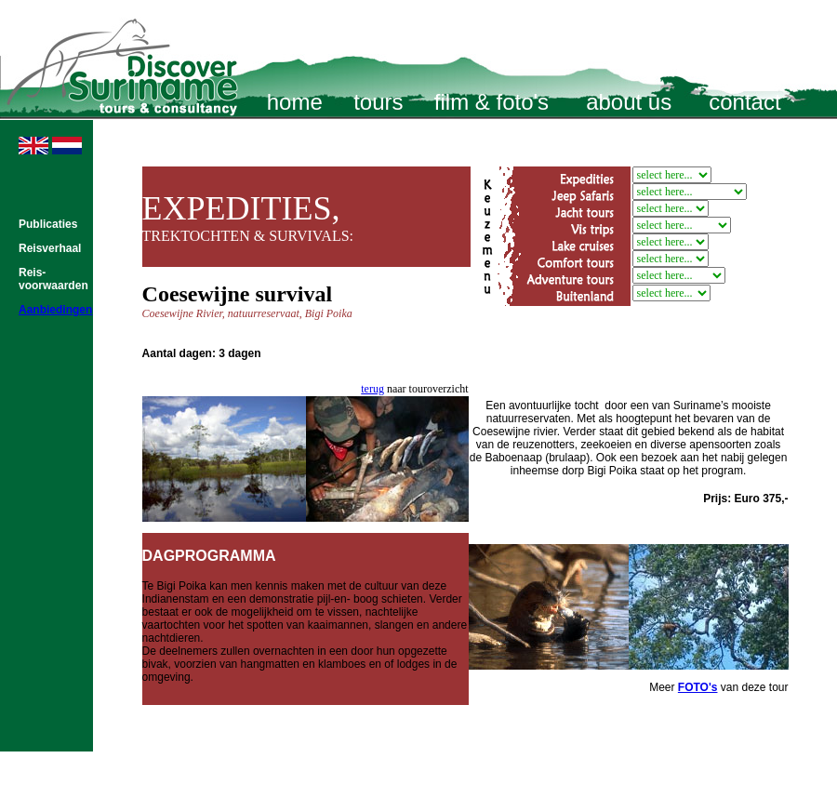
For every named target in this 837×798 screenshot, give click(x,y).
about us (628, 101)
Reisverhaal (50, 248)
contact (744, 101)
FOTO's (698, 687)
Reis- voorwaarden (53, 279)
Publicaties (48, 224)
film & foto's (491, 101)
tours (378, 101)
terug (372, 388)
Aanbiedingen (55, 309)
